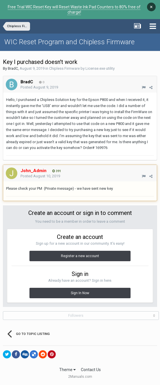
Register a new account (80, 256)
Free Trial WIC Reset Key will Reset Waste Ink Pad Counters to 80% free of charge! (74, 9)
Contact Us (91, 369)
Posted (39, 87)
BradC (13, 68)
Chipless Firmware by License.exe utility (82, 68)
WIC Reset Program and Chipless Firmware (69, 42)
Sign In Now (80, 293)
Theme (67, 369)
